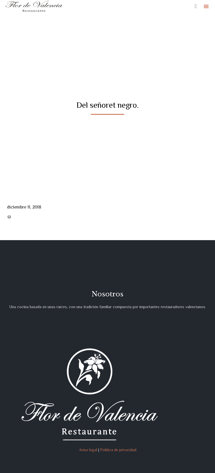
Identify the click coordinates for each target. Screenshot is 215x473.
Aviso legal (88, 450)
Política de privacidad (118, 450)
